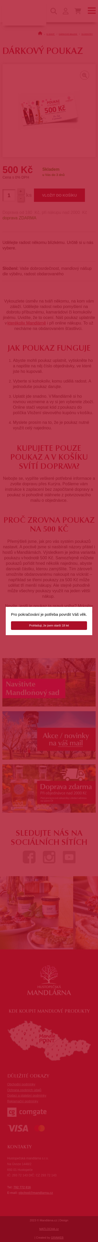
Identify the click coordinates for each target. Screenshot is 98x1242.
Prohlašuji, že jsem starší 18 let (49, 625)
